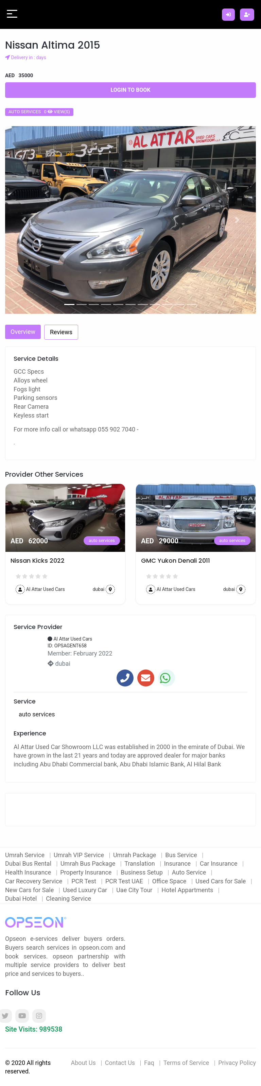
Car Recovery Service (34, 881)
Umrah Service (25, 855)
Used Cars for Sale (221, 881)
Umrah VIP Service (80, 855)
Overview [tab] (23, 331)
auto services (102, 540)
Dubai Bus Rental (29, 863)
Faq (149, 1062)
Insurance (178, 863)
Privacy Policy (237, 1062)
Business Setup (142, 872)
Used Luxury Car (86, 890)
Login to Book (131, 90)
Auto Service (190, 872)
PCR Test (84, 881)
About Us (83, 1062)
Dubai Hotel (21, 898)
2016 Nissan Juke (36, 560)
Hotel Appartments (187, 890)
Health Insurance (29, 872)
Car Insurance (219, 863)
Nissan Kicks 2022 (168, 560)
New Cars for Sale (30, 890)
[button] (24, 220)
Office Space (170, 881)
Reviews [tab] (61, 332)
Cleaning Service (68, 898)
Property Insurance (86, 872)
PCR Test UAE (124, 881)
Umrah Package (135, 855)
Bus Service (181, 855)
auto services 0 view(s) (39, 111)
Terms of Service (186, 1062)
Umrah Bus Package (88, 863)
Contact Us (120, 1062)
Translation (140, 863)
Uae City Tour (135, 890)
